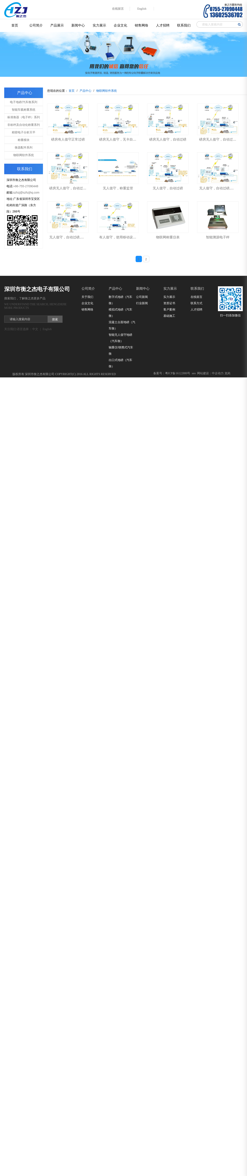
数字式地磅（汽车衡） (120, 300)
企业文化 (120, 25)
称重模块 (23, 140)
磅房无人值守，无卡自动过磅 (121, 139)
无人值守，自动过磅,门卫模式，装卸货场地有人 (85, 237)
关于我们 (87, 297)
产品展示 (57, 25)
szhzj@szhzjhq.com (26, 192)
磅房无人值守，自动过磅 (167, 139)
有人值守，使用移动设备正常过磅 (124, 237)
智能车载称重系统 (23, 109)
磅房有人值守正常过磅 (68, 139)
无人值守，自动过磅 (168, 188)
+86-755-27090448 (25, 186)
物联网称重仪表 (168, 237)
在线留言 (196, 297)
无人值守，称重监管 (118, 188)
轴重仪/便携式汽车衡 (121, 350)
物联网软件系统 (23, 155)
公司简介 (36, 25)
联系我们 (184, 25)
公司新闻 (142, 297)
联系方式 (196, 303)
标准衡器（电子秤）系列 (23, 117)
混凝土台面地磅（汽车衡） (122, 325)
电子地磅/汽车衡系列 (23, 102)
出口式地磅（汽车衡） (120, 363)
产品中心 (115, 288)
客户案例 (169, 309)
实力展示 (99, 25)
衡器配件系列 (23, 147)
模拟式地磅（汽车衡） (120, 312)
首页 (14, 25)
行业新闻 (142, 303)
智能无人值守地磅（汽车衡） (120, 338)
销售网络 (141, 25)
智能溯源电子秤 (218, 237)
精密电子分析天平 (23, 132)
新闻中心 (78, 25)
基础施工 (169, 315)
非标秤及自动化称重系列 (23, 124)
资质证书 (169, 303)
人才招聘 (163, 25)
